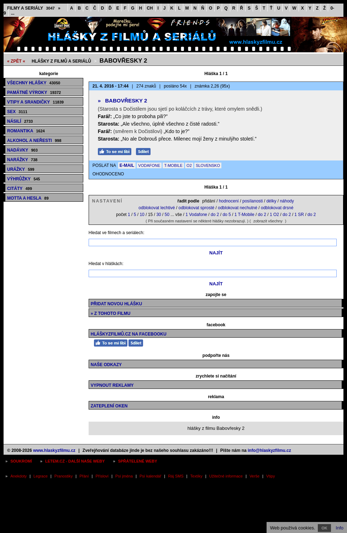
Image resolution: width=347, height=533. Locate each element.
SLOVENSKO (208, 165)
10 (142, 214)
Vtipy (270, 476)
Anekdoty (18, 476)
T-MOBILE (173, 165)
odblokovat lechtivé (156, 207)
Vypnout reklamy (112, 385)
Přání (84, 476)
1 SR (299, 214)
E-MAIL (127, 165)
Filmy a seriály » (34, 8)
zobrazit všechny (268, 221)
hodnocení (229, 201)
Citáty (19, 188)
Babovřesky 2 (123, 60)
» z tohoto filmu (111, 313)
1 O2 (274, 214)
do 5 (226, 214)
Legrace (40, 476)
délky (271, 201)
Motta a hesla (28, 198)
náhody (287, 201)
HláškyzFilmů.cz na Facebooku (129, 334)
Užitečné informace (226, 476)
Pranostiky (63, 476)
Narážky (22, 159)
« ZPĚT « (16, 61)
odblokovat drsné (277, 207)
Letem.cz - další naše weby (75, 461)
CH (150, 8)
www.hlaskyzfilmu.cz (54, 450)
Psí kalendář (150, 476)
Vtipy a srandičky (35, 102)
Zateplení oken (109, 405)
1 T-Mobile (244, 214)
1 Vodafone (196, 214)
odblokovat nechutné (237, 207)
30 (158, 214)
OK (324, 528)
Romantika (26, 130)
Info (339, 528)
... (13, 13)
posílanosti (252, 201)
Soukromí (21, 461)
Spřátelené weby (137, 461)
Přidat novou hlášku (116, 303)
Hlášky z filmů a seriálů (61, 61)
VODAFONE (149, 165)
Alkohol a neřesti (34, 140)
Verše (254, 476)
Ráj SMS (175, 476)
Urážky (20, 169)
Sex (17, 111)
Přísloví (102, 476)
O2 (189, 165)
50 (167, 214)
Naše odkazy (106, 364)
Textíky (196, 476)
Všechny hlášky (33, 82)
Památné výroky (34, 92)
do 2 (215, 214)
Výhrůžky (23, 178)
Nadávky (22, 150)
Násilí (20, 121)
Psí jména (124, 476)
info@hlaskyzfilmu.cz (269, 450)
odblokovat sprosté (196, 207)
